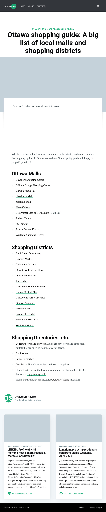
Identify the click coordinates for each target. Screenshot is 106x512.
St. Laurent (21, 223)
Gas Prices (21, 364)
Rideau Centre (23, 218)
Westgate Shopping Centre (30, 234)
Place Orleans (23, 207)
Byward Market (24, 258)
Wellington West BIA (27, 319)
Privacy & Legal (96, 507)
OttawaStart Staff (25, 396)
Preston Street (23, 308)
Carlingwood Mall (25, 190)
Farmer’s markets (25, 358)
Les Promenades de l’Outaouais (32, 212)
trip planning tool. (36, 374)
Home (22, 6)
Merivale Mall (23, 201)
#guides (53, 29)
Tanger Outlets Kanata (27, 229)
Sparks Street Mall (25, 314)
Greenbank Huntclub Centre (30, 286)
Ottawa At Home (60, 379)
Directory (41, 6)
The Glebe (21, 281)
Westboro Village (25, 325)
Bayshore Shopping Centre (30, 179)
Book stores (22, 353)
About (31, 6)
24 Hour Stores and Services (31, 343)
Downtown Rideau (26, 275)
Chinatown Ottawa (26, 264)
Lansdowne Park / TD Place (30, 297)
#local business (65, 29)
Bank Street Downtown (28, 253)
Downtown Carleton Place (30, 269)
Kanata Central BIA (26, 292)
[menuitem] (22, 6)
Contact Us (82, 507)
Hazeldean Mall (24, 196)
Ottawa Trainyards (25, 303)
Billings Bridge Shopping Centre (33, 185)
